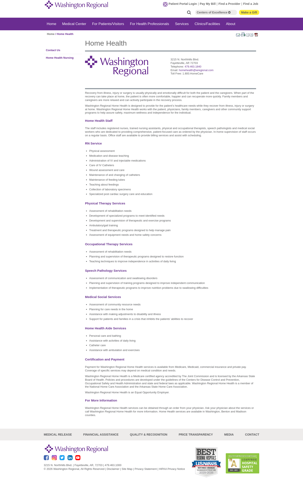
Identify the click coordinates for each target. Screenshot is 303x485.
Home (51, 24)
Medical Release (58, 434)
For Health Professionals (149, 24)
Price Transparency (196, 434)
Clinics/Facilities (207, 24)
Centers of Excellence (214, 12)
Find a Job (250, 3)
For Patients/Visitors (108, 24)
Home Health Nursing (60, 57)
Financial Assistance (101, 434)
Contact (252, 434)
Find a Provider (229, 3)
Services (182, 24)
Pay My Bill (207, 3)
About (230, 24)
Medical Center (74, 24)
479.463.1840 (193, 66)
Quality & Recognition (148, 434)
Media (229, 434)
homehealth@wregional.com (196, 70)
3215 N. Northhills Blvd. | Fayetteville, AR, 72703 (73, 465)
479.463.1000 (113, 465)
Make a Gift (249, 12)
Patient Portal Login (183, 3)
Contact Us (53, 50)
